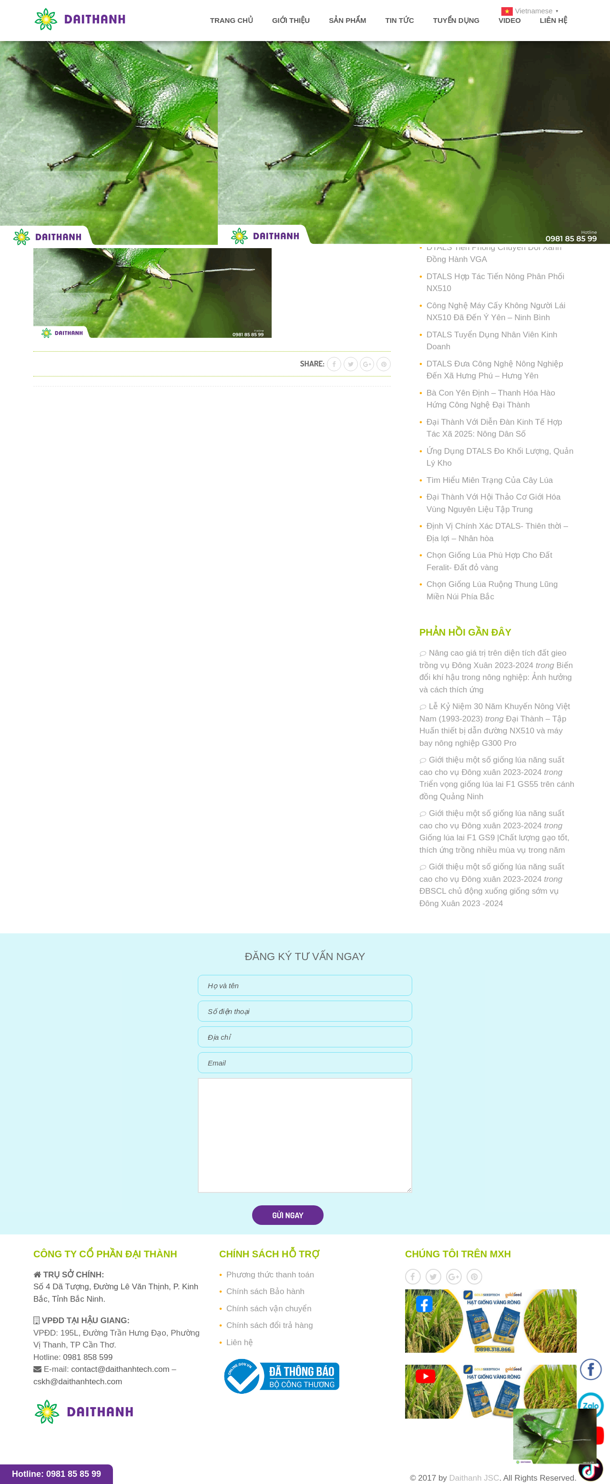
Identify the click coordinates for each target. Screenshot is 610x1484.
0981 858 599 (87, 1357)
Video (509, 20)
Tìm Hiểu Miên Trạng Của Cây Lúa (490, 480)
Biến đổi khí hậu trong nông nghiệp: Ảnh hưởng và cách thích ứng (496, 677)
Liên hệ (553, 20)
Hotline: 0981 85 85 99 (56, 1474)
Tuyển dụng (456, 20)
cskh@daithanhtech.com (77, 1381)
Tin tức (399, 20)
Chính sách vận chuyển (269, 1308)
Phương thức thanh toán (270, 1274)
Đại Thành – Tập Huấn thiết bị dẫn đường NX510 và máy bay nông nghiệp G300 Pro (493, 731)
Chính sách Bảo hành (265, 1291)
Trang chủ (231, 20)
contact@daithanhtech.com (121, 1369)
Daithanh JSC (474, 1478)
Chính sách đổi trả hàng (269, 1325)
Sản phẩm (347, 20)
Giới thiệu (291, 20)
